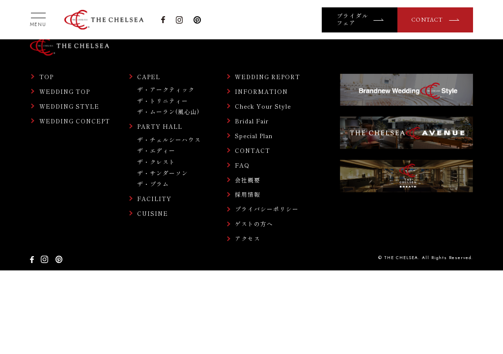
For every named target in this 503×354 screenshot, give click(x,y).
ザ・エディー (156, 150)
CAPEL (148, 77)
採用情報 (247, 194)
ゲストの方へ (254, 224)
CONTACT (427, 19)
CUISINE (152, 213)
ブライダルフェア (352, 19)
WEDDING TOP (64, 91)
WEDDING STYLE (69, 106)
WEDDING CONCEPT (74, 121)
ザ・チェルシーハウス (169, 139)
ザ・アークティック (166, 89)
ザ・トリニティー (162, 100)
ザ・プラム (153, 183)
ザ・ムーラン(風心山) (168, 111)
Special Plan (254, 136)
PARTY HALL (159, 126)
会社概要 (247, 180)
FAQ (242, 165)
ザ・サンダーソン (162, 173)
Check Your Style (263, 106)
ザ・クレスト (156, 161)
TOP (46, 77)
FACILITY (154, 199)
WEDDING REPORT (267, 77)
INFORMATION (261, 91)
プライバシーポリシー (267, 209)
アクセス (247, 238)
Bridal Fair (252, 121)
